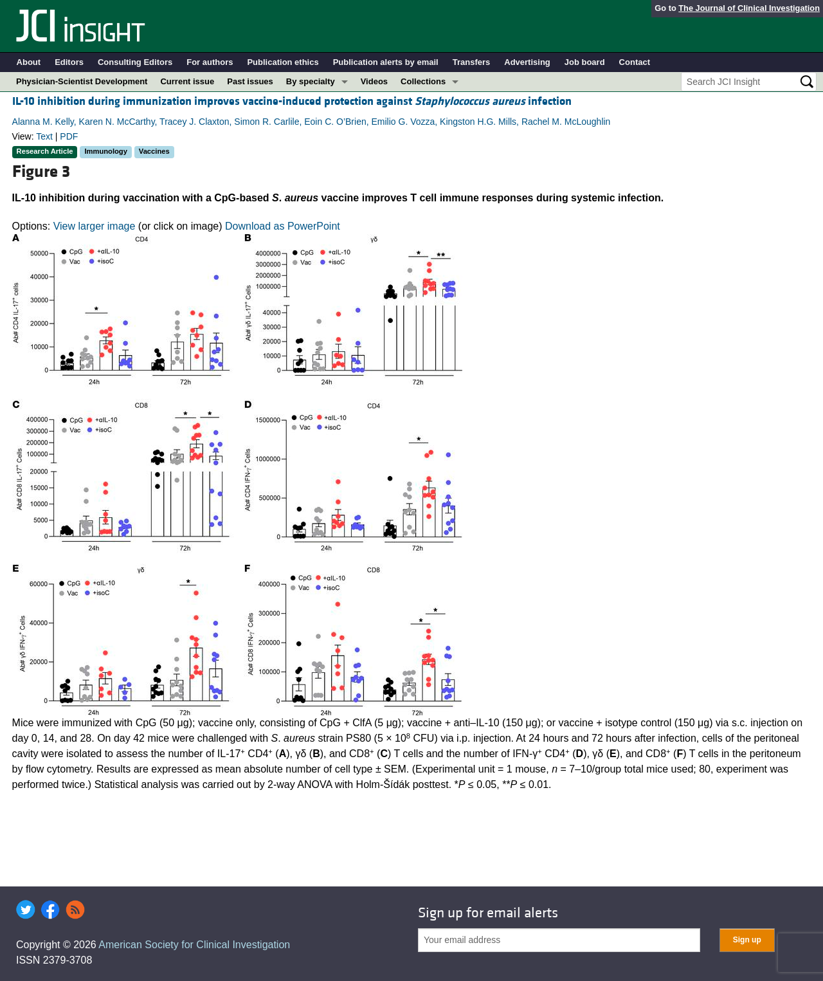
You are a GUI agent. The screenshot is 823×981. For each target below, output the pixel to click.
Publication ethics (282, 62)
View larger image (94, 226)
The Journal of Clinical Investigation (749, 8)
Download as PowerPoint (282, 226)
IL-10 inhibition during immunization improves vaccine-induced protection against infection (292, 101)
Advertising (527, 62)
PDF (69, 136)
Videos (374, 81)
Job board (585, 62)
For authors (209, 62)
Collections (423, 81)
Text (44, 136)
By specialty (310, 81)
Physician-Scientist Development (81, 81)
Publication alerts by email (386, 62)
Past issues (250, 81)
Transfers (472, 62)
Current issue (187, 81)
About (29, 62)
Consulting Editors (135, 62)
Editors (69, 62)
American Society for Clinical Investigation (194, 944)
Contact (634, 62)
